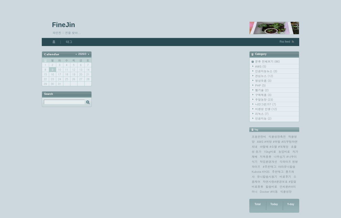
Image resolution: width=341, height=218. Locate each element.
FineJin (63, 24)
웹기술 (261, 90)
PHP (260, 85)
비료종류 (257, 187)
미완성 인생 (266, 109)
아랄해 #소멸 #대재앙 (274, 147)
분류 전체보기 (267, 61)
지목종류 (265, 157)
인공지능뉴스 (266, 71)
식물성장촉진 (277, 137)
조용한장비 (259, 137)
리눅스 (261, 114)
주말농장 (264, 100)
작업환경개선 (268, 162)
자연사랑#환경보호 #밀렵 (279, 182)
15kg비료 (270, 152)
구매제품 (263, 95)
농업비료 (284, 152)
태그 (69, 42)
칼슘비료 (271, 187)
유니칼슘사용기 (267, 177)
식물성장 (286, 192)
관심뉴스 (264, 76)
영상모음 (263, 81)
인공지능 (263, 118)
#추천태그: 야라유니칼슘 (279, 167)
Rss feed (285, 41)
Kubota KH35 (261, 172)
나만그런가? (265, 104)
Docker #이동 (269, 192)
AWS (260, 66)
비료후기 (285, 177)
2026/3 (82, 54)
